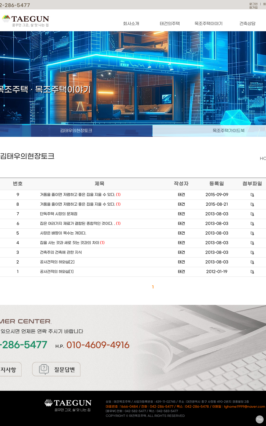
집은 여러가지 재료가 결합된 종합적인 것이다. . (80, 223)
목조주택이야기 (209, 23)
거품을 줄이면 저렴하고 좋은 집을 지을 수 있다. (80, 194)
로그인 (253, 4)
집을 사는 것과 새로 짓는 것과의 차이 (72, 243)
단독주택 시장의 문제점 (58, 214)
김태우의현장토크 (76, 130)
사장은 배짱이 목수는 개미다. (63, 233)
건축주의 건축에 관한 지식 (61, 252)
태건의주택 (170, 23)
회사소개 (131, 23)
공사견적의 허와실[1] (57, 271)
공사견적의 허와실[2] (57, 262)
